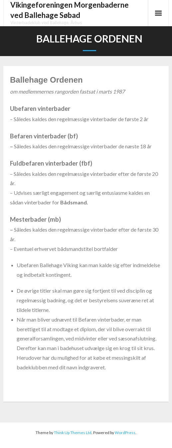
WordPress (125, 432)
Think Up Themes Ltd (72, 432)
